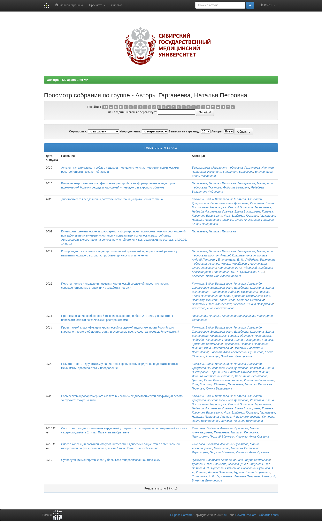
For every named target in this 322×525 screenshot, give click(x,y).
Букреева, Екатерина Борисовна (233, 468)
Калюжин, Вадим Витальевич (212, 199)
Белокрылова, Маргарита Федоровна (217, 167)
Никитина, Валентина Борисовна (230, 171)
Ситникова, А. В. (203, 476)
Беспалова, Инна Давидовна (229, 203)
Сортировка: (78, 131)
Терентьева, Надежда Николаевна (233, 291)
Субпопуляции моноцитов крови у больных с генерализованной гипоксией (110, 460)
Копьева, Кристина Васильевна (240, 296)
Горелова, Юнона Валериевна (253, 304)
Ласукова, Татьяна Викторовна (241, 420)
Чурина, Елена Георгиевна (252, 472)
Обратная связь (269, 515)
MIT (226, 515)
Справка (117, 5)
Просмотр (97, 5)
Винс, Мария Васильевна (253, 460)
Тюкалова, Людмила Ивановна (228, 187)
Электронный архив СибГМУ (67, 80)
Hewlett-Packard (245, 515)
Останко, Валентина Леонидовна (244, 376)
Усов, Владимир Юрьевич (241, 215)
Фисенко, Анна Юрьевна (252, 436)
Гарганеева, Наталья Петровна (214, 183)
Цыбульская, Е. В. (252, 271)
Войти (267, 5)
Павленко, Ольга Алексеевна (240, 219)
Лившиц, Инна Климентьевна (212, 348)
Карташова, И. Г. (229, 267)
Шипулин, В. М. (258, 464)
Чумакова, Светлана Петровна (213, 460)
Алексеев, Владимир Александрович (216, 276)
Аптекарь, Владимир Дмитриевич (229, 356)
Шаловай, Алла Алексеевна (228, 352)
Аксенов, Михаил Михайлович (228, 263)
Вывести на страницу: (184, 131)
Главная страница (69, 5)
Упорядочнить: (130, 131)
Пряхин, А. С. (201, 468)
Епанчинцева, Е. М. (231, 259)
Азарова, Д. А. (237, 464)
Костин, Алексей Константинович (232, 255)
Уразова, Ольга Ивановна (209, 464)
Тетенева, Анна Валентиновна (213, 308)
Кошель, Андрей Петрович (214, 472)
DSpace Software (181, 515)
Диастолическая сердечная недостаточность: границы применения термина (112, 199)
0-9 (105, 107)
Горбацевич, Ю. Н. (226, 271)
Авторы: (217, 131)
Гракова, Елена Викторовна (241, 211)
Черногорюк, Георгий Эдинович (231, 207)
